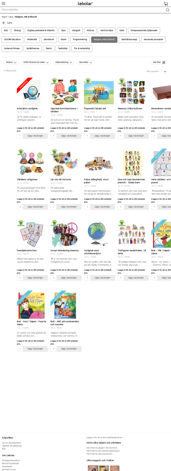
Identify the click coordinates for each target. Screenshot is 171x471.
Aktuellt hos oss (9, 470)
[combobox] (85, 10)
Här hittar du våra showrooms (99, 454)
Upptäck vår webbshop (12, 446)
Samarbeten (7, 467)
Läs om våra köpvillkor (11, 443)
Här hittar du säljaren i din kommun (102, 448)
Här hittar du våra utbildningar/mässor (103, 451)
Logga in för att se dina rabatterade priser (104, 438)
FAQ (4, 449)
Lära (11, 17)
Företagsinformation (11, 461)
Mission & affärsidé (10, 464)
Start (4, 17)
